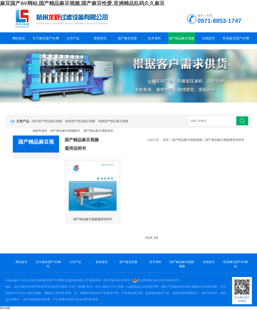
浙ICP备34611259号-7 (118, 280)
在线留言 (208, 38)
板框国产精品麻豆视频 (80, 121)
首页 (166, 139)
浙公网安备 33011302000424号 (156, 280)
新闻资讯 (100, 38)
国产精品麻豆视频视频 (181, 40)
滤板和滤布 (39, 130)
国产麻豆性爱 (127, 38)
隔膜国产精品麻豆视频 (113, 121)
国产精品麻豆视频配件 (65, 130)
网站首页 (18, 38)
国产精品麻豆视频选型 (98, 130)
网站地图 (5, 308)
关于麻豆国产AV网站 (46, 40)
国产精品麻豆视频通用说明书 (224, 139)
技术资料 (154, 38)
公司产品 (73, 38)
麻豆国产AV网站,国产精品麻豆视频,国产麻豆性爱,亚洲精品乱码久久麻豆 (82, 3)
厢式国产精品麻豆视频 (47, 121)
